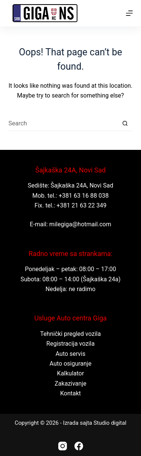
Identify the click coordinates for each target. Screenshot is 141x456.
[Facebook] (78, 446)
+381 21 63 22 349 (81, 205)
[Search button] (125, 123)
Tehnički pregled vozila (70, 333)
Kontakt (70, 393)
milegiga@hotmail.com (80, 224)
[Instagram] (62, 446)
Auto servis (71, 353)
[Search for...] (63, 123)
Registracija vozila (70, 343)
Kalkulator (70, 373)
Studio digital (110, 422)
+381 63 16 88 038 (84, 195)
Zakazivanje (70, 383)
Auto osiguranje (70, 363)
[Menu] (129, 13)
